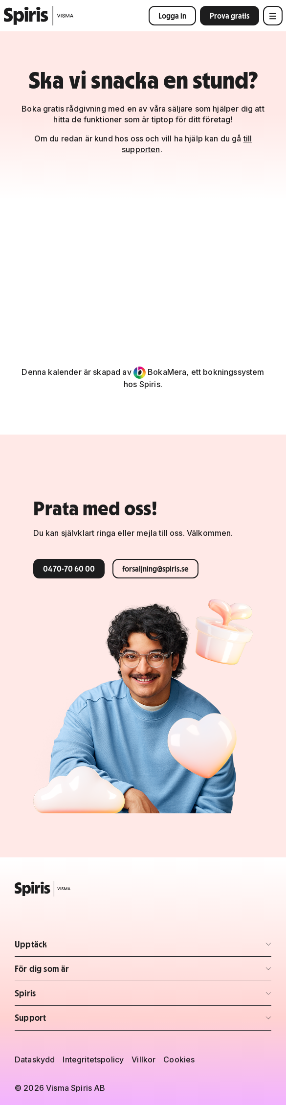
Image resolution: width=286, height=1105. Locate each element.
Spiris (72, 996)
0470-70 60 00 (69, 569)
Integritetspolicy (93, 1059)
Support (72, 1020)
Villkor (143, 1059)
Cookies (179, 1059)
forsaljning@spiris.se (155, 569)
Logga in (172, 16)
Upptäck (72, 947)
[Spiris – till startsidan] (143, 889)
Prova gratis (229, 16)
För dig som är (72, 971)
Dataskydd (35, 1059)
